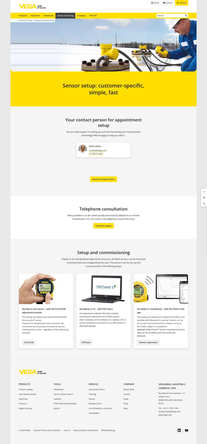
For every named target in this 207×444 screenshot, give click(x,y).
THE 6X (93, 15)
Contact (127, 394)
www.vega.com (165, 415)
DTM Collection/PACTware (65, 403)
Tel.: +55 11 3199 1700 (168, 408)
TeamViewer (94, 413)
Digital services (25, 408)
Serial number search (63, 394)
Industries (35, 15)
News (126, 399)
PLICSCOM (29, 342)
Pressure (23, 403)
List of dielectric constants (100, 408)
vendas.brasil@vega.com (169, 411)
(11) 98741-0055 (96, 153)
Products (23, 15)
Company (81, 15)
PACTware (86, 342)
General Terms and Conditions (47, 430)
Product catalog (26, 389)
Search (57, 408)
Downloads (49, 15)
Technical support (103, 226)
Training (92, 394)
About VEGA (129, 389)
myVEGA (57, 399)
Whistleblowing (108, 430)
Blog (125, 408)
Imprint (67, 430)
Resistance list (95, 403)
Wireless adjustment (148, 342)
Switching (23, 399)
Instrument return (97, 389)
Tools (57, 384)
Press (126, 403)
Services (93, 384)
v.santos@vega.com (97, 150)
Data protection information (86, 430)
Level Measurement (27, 394)
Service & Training (65, 15)
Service (92, 399)
